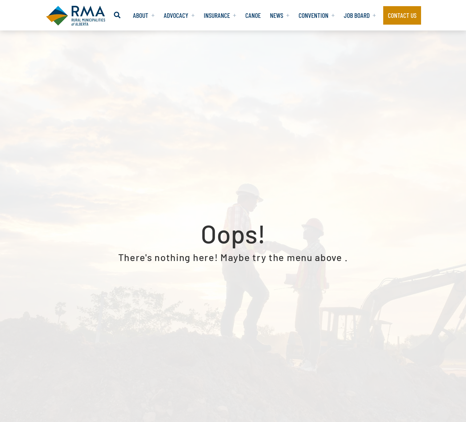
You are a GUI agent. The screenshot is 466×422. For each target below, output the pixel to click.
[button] (117, 15)
